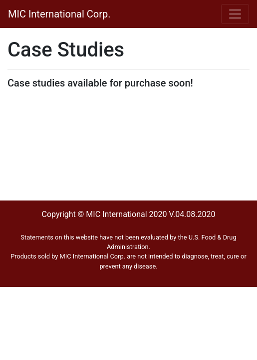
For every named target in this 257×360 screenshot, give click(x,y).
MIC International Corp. (59, 14)
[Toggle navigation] (235, 14)
